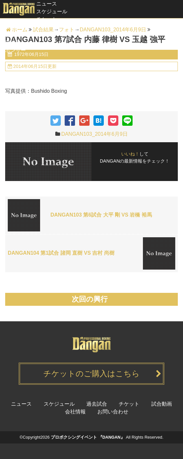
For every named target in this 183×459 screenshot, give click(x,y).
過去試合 (10, 27)
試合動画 (10, 34)
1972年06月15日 (30, 54)
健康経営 (10, 42)
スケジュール (51, 11)
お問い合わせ (112, 411)
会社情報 (75, 411)
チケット (46, 19)
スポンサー (13, 50)
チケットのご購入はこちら (91, 373)
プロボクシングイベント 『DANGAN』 (88, 437)
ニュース (46, 3)
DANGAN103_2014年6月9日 (94, 134)
